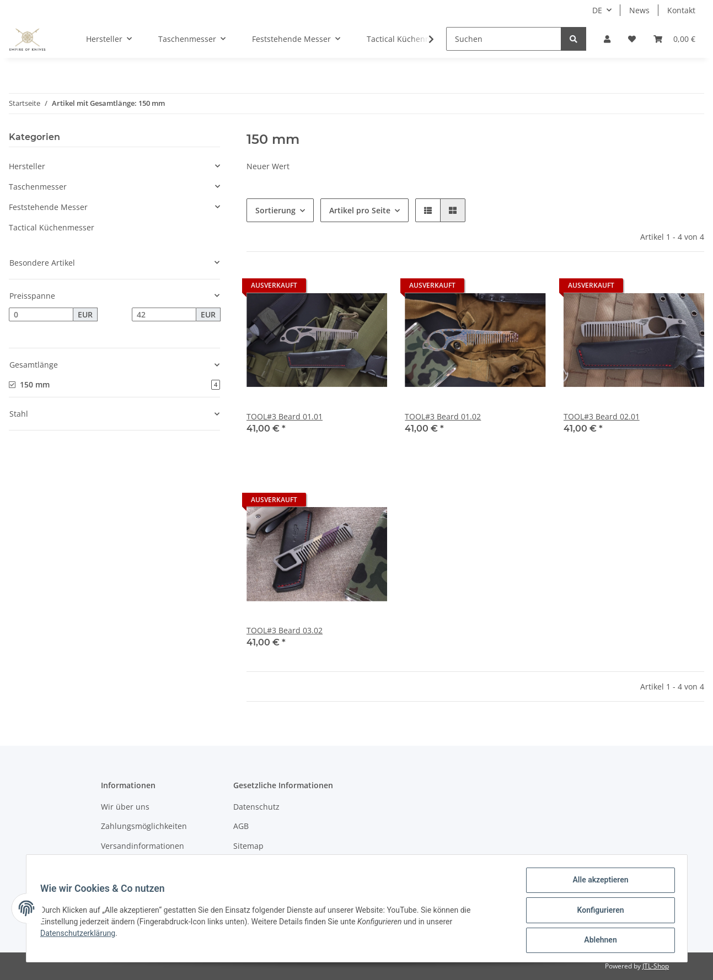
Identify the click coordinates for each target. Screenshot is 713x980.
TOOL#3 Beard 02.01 (602, 416)
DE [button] (597, 10)
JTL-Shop (655, 966)
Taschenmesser (38, 186)
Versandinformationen (142, 846)
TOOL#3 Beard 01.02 (443, 416)
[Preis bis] (164, 315)
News (639, 10)
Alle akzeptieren (597, 883)
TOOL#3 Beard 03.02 (284, 630)
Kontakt (681, 10)
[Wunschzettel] (632, 39)
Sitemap (248, 846)
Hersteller (27, 166)
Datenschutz (256, 806)
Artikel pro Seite (359, 210)
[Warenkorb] (674, 39)
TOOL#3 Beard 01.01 (284, 416)
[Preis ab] (41, 315)
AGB (241, 826)
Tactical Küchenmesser (51, 227)
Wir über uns (125, 806)
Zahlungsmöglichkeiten (144, 826)
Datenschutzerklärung (81, 935)
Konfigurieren (596, 912)
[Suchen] (503, 39)
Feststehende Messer (48, 207)
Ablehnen (597, 940)
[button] (607, 39)
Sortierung (275, 210)
